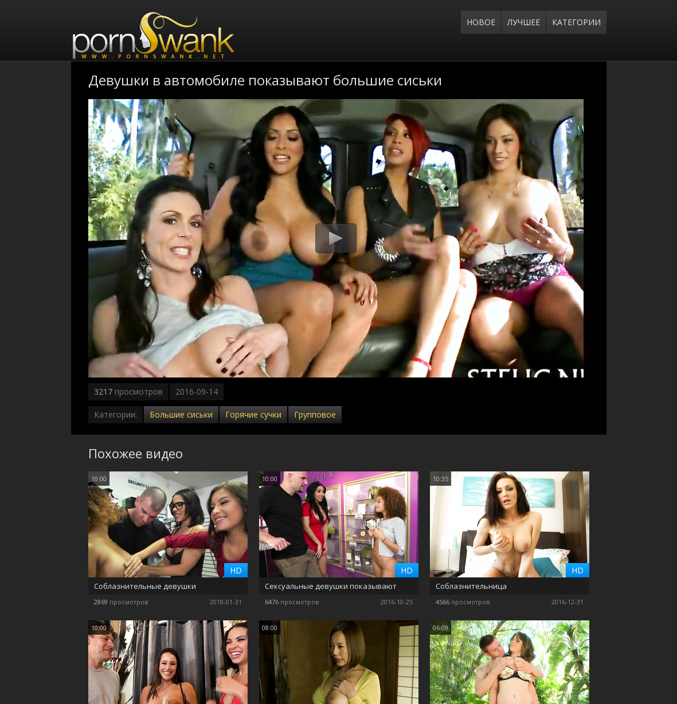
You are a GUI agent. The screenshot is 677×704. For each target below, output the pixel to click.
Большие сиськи (181, 414)
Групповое (315, 414)
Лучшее (523, 22)
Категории (576, 22)
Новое (481, 22)
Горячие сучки (253, 414)
